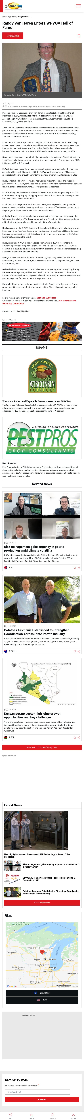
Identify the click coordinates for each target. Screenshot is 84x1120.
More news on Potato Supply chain (42, 747)
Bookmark (52, 1119)
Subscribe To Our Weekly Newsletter (21, 1085)
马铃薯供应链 (23, 311)
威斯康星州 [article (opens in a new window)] (42, 993)
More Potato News (42, 902)
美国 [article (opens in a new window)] (42, 1000)
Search (31, 1118)
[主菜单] (79, 6)
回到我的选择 (13, 35)
